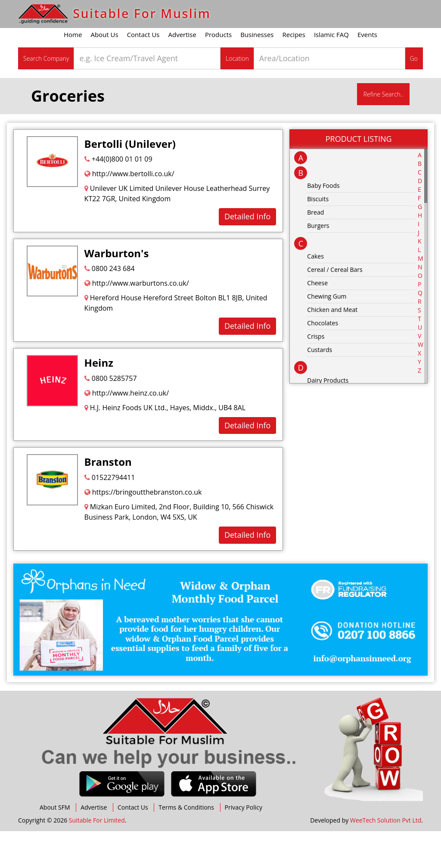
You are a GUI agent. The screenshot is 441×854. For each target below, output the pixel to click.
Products (218, 57)
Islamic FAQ (331, 57)
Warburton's (116, 276)
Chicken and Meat (332, 332)
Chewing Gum (326, 319)
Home (73, 57)
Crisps (315, 359)
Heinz (98, 385)
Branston (108, 485)
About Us (104, 57)
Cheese (317, 306)
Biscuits (318, 222)
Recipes (294, 57)
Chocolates (322, 346)
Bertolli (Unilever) (130, 166)
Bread (315, 235)
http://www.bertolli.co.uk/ (129, 196)
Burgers (318, 248)
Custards (319, 372)
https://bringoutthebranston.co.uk (143, 515)
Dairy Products (327, 403)
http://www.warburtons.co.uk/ (136, 306)
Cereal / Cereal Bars (334, 292)
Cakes (315, 279)
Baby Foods (323, 208)
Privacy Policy (243, 830)
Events (367, 57)
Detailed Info (247, 239)
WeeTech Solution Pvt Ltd (385, 843)
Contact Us (143, 57)
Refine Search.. (383, 117)
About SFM (55, 830)
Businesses (256, 57)
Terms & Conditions (186, 830)
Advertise (182, 57)
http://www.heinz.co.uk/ (126, 416)
